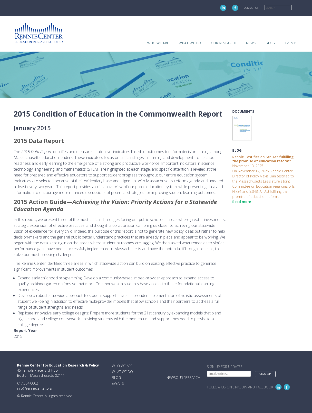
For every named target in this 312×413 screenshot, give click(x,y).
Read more (241, 201)
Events (291, 43)
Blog (270, 43)
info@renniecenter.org (34, 388)
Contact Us (251, 7)
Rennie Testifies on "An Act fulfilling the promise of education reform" (262, 159)
